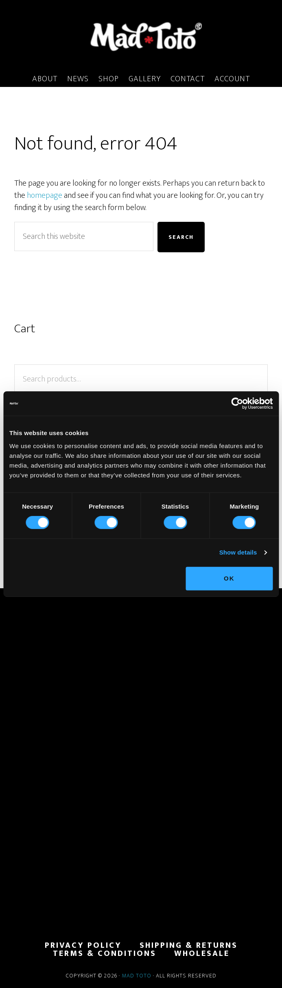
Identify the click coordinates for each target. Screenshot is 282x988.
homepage (44, 195)
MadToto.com (141, 36)
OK (229, 578)
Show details (238, 552)
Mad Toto (136, 975)
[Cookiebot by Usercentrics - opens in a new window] (237, 403)
